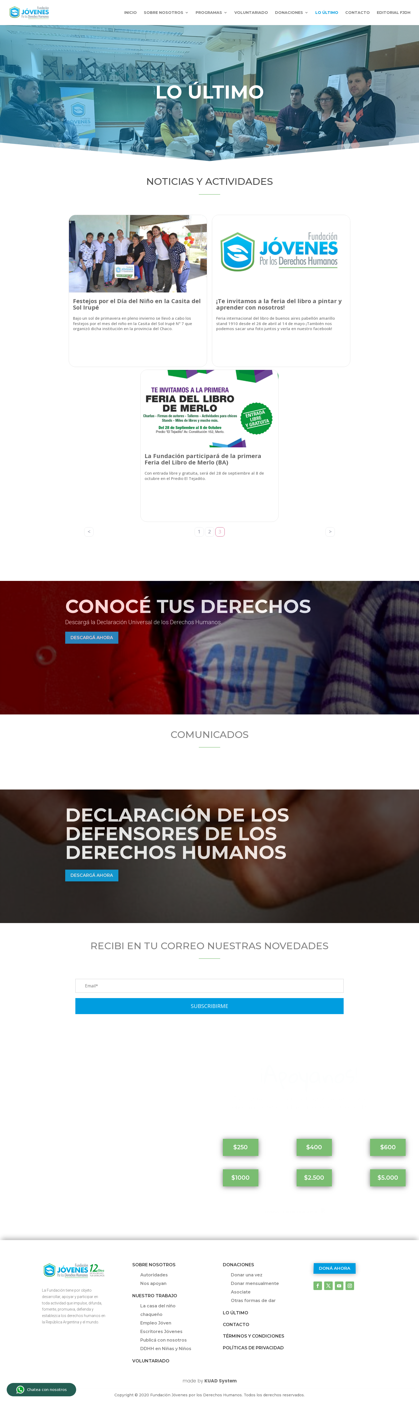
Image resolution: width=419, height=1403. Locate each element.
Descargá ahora (92, 637)
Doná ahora (334, 1268)
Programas (209, 13)
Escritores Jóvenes (161, 1331)
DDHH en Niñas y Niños (165, 1348)
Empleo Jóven (155, 1323)
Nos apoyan (153, 1283)
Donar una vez (246, 1274)
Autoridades (154, 1274)
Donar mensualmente (255, 1283)
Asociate (241, 1292)
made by (210, 1381)
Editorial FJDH (393, 13)
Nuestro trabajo (154, 1295)
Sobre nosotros (163, 13)
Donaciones (289, 13)
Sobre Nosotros (154, 1264)
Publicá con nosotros (163, 1340)
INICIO (130, 13)
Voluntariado (251, 13)
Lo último (326, 13)
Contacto (357, 13)
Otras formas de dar (253, 1300)
